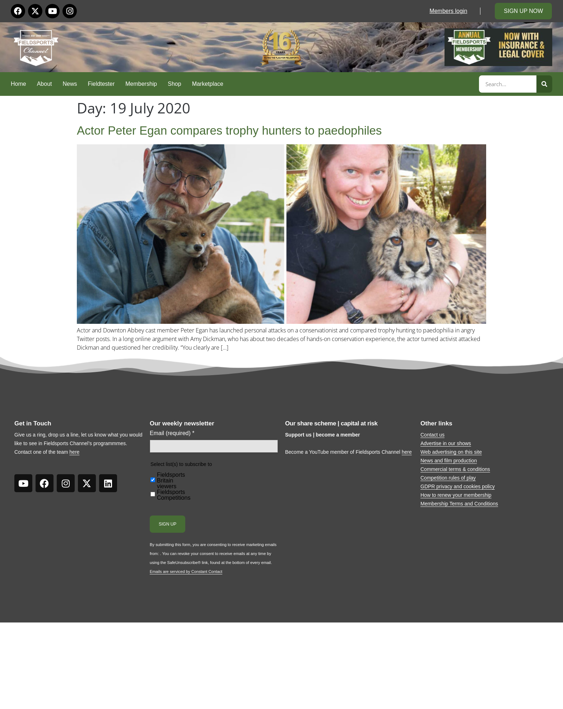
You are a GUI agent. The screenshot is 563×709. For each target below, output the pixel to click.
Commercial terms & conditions (455, 469)
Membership (141, 84)
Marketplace (207, 84)
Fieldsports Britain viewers (171, 480)
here (74, 452)
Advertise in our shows (445, 443)
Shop (174, 84)
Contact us (432, 435)
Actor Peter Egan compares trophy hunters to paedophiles (229, 130)
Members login (448, 11)
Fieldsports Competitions (173, 495)
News (70, 84)
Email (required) (172, 433)
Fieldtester (101, 84)
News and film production (448, 460)
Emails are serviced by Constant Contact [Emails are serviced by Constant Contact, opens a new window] (186, 571)
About (44, 84)
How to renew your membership (456, 495)
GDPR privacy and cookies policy (457, 486)
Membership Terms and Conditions (459, 504)
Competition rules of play (448, 478)
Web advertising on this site (451, 452)
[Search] (544, 84)
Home (18, 84)
